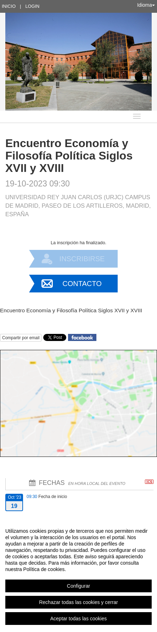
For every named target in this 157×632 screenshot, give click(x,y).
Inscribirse (82, 259)
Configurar (78, 586)
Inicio (9, 6)
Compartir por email (20, 337)
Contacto (81, 283)
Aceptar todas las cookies (78, 618)
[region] (78, 574)
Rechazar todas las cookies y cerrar (78, 602)
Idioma (146, 5)
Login (32, 6)
